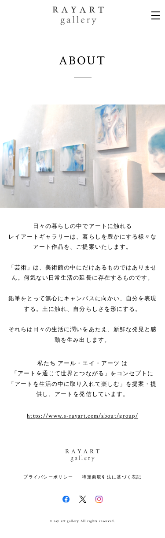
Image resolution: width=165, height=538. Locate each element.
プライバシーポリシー (48, 476)
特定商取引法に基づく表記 (111, 476)
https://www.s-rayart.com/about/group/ (82, 416)
